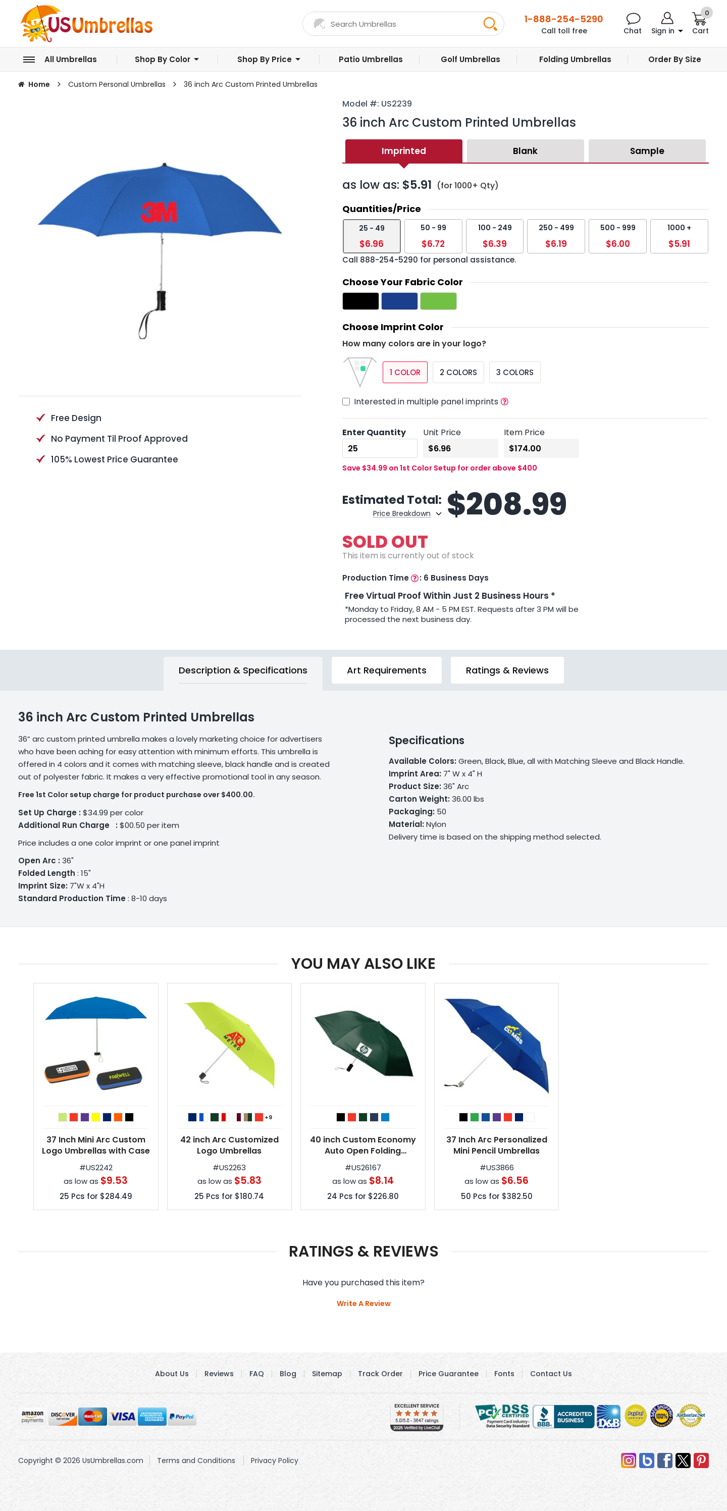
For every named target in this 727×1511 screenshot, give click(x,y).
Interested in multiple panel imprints (426, 401)
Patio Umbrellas (371, 59)
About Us (172, 1374)
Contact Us (551, 1374)
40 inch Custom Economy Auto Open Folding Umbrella (363, 1145)
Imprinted (404, 151)
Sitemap (327, 1374)
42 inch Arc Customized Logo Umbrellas (229, 1145)
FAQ (256, 1374)
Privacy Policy (274, 1460)
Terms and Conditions (196, 1460)
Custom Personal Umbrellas (117, 84)
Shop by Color (162, 59)
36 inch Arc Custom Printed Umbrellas (251, 84)
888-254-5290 (389, 259)
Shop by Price (264, 59)
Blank (525, 151)
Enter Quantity (374, 432)
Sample (647, 151)
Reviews (219, 1374)
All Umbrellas (70, 59)
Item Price (524, 432)
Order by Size (674, 59)
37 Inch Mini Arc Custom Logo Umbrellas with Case (96, 1145)
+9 (268, 1117)
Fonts (504, 1374)
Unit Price (442, 432)
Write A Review (364, 1303)
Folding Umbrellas (575, 59)
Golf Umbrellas (470, 59)
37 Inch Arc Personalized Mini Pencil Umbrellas (496, 1145)
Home (39, 84)
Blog (288, 1374)
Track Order (380, 1374)
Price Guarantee (449, 1374)
